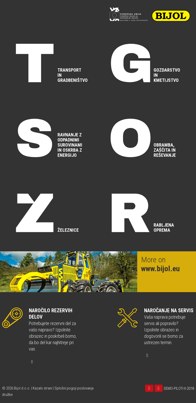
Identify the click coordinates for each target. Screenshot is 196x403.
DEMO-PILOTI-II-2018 (179, 388)
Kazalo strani (42, 388)
